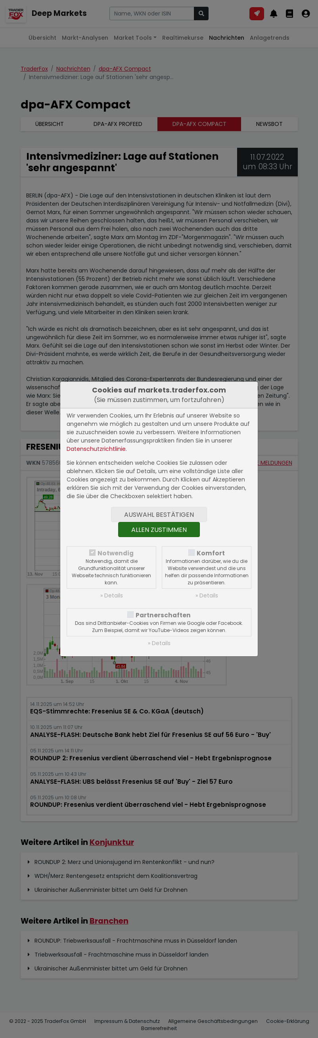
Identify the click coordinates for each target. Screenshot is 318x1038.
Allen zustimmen (159, 529)
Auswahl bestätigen (159, 514)
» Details (111, 595)
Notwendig (116, 553)
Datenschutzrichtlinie (96, 449)
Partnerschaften (163, 615)
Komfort (211, 553)
